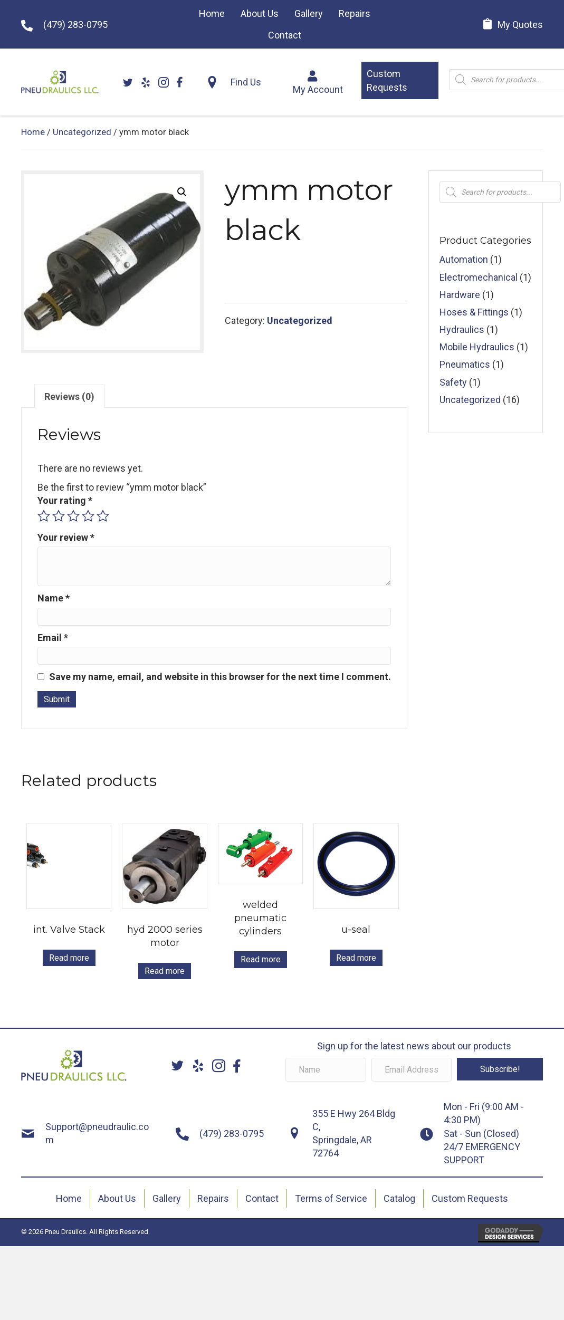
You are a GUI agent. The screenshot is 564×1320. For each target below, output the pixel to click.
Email (52, 637)
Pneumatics (464, 364)
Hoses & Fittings (474, 312)
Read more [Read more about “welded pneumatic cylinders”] (261, 959)
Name (53, 598)
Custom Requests (470, 1198)
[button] (399, 80)
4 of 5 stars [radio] (88, 516)
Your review (65, 537)
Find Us (246, 82)
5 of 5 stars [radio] (103, 516)
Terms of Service (331, 1198)
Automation (463, 259)
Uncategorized (82, 132)
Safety (453, 382)
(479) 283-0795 (75, 24)
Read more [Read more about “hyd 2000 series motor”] (165, 971)
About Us (117, 1198)
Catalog (399, 1198)
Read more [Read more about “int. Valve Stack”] (69, 958)
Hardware (459, 294)
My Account (318, 89)
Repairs (213, 1198)
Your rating (64, 500)
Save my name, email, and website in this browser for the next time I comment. (220, 676)
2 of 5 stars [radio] (58, 516)
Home (33, 132)
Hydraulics (461, 329)
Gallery (166, 1198)
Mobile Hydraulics (476, 346)
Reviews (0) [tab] (69, 396)
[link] (212, 13)
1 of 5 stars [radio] (43, 516)
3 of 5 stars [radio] (73, 516)
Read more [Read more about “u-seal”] (356, 958)
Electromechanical (478, 277)
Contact (262, 1198)
